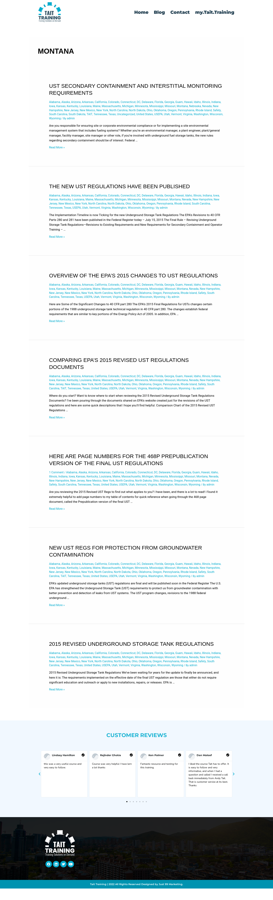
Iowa (74, 107)
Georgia (180, 102)
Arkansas (91, 102)
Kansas (84, 107)
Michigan (156, 107)
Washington (89, 120)
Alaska (67, 102)
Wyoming (120, 120)
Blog (159, 12)
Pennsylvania (58, 115)
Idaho (211, 102)
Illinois (53, 107)
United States (201, 115)
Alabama (55, 102)
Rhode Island (77, 115)
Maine (122, 107)
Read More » (57, 149)
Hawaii (200, 102)
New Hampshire (86, 111)
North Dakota (178, 111)
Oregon (216, 111)
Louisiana (110, 107)
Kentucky (96, 107)
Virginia (75, 120)
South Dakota (127, 115)
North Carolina (157, 111)
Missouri (202, 107)
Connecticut (135, 102)
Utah (52, 120)
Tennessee (152, 115)
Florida (168, 102)
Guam (191, 102)
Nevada (68, 111)
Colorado (119, 102)
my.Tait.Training (214, 12)
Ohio (191, 111)
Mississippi (187, 107)
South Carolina (107, 115)
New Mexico (123, 111)
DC (147, 102)
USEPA (215, 115)
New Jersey (106, 111)
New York (139, 111)
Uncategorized (180, 115)
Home (141, 12)
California (105, 102)
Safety (91, 115)
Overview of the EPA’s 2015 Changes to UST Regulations (133, 279)
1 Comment (57, 488)
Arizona (78, 102)
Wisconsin (106, 120)
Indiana (64, 107)
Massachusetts (138, 107)
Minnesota (171, 107)
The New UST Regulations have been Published (119, 188)
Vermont (62, 120)
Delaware (156, 102)
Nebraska (55, 111)
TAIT (141, 115)
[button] (39, 808)
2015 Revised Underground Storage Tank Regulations (131, 672)
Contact (180, 12)
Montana (216, 107)
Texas (165, 115)
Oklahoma (202, 111)
